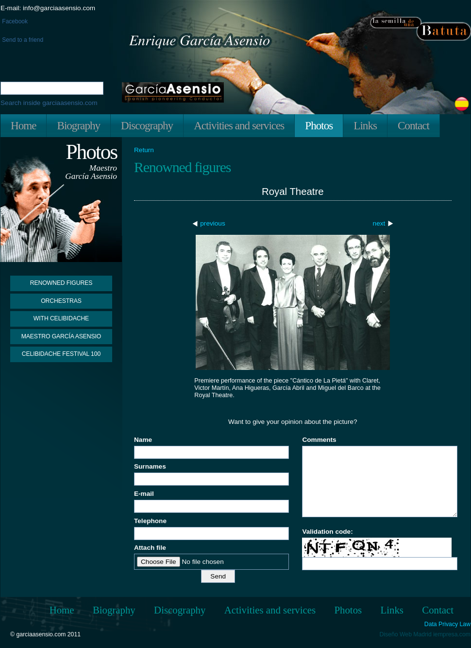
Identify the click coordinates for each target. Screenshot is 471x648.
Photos (319, 125)
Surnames (150, 466)
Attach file (150, 547)
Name (143, 439)
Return (144, 150)
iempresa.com (452, 634)
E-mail (144, 493)
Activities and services (239, 125)
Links (365, 125)
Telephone (150, 521)
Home (23, 125)
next (379, 223)
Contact (413, 125)
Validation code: (327, 531)
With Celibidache (61, 318)
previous (212, 223)
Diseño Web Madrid (406, 634)
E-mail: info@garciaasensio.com (47, 8)
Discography (147, 125)
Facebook (14, 21)
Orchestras (61, 301)
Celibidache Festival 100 (61, 353)
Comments (319, 439)
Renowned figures (61, 283)
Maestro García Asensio (61, 336)
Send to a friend (21, 39)
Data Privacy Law (447, 624)
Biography (78, 125)
